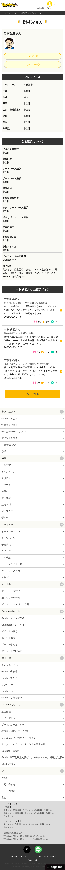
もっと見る (32, 393)
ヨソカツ (6, 485)
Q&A (3, 451)
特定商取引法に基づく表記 (15, 731)
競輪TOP (6, 465)
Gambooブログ (9, 678)
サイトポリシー (9, 718)
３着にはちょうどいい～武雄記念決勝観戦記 (27, 364)
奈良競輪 (29, 813)
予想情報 (6, 478)
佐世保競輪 (8, 816)
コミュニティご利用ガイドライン (18, 738)
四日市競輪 (18, 813)
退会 (3, 797)
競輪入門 (6, 504)
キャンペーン (8, 472)
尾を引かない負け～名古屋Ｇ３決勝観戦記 (26, 303)
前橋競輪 (17, 810)
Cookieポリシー (9, 764)
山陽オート (8, 827)
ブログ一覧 (32, 56)
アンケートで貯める (11, 651)
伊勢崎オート (21, 824)
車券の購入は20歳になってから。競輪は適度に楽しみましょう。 (24, 836)
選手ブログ (7, 511)
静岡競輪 (48, 810)
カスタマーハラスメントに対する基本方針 (23, 744)
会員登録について (10, 445)
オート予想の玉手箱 (11, 564)
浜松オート (34, 824)
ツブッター (7, 684)
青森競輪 (7, 810)
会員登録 (40, 8)
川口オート (8, 824)
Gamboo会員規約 (10, 751)
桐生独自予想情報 (10, 598)
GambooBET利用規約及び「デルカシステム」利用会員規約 (32, 757)
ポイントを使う (9, 631)
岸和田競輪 (39, 813)
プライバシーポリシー (13, 724)
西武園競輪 (37, 810)
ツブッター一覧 (32, 64)
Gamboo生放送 (9, 671)
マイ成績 (6, 498)
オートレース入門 (10, 571)
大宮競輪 (27, 810)
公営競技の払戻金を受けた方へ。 (14, 833)
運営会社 (6, 711)
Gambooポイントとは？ (13, 625)
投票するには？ (9, 425)
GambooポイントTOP (12, 618)
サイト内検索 (8, 791)
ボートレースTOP (10, 591)
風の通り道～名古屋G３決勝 (19, 333)
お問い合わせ (8, 784)
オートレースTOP (10, 531)
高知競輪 (50, 813)
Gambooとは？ (9, 418)
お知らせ (6, 778)
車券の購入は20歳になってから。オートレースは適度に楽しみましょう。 (27, 839)
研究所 (4, 517)
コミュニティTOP (10, 665)
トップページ (8, 13)
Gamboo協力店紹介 (11, 697)
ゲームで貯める (9, 644)
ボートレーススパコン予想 (15, 604)
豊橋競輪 (7, 813)
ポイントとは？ (9, 438)
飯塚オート (45, 824)
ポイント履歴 (8, 638)
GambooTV (7, 691)
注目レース (7, 491)
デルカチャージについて (14, 431)
